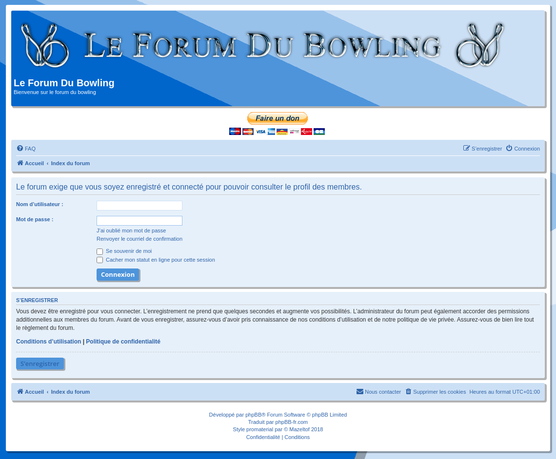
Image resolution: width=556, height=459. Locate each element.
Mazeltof (299, 429)
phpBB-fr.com (292, 422)
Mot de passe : (34, 219)
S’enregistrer (40, 363)
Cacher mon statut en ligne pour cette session (156, 260)
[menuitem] (26, 148)
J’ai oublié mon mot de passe (131, 230)
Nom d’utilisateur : (39, 204)
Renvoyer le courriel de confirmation (139, 239)
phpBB (253, 415)
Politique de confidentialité (123, 341)
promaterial (259, 429)
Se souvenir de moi (124, 251)
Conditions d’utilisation (48, 341)
